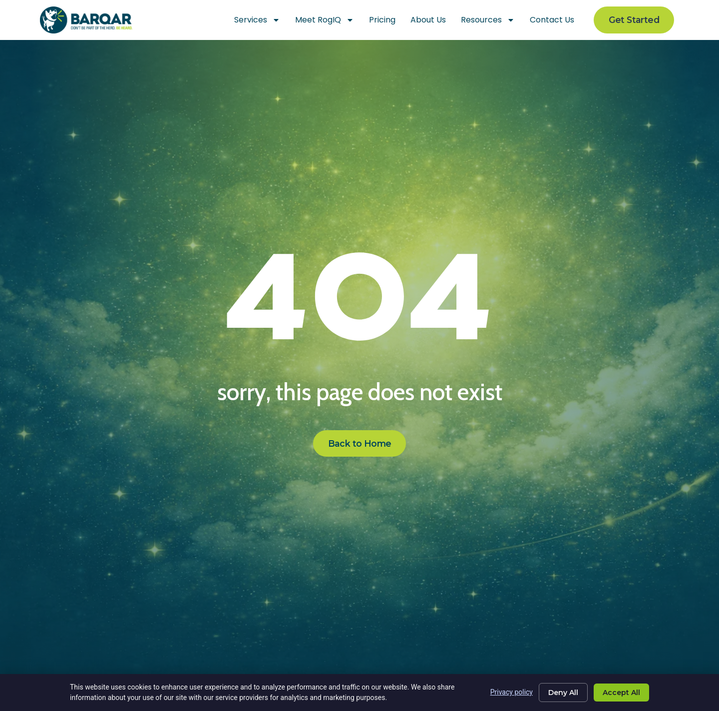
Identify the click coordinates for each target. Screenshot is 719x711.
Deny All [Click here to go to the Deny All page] (563, 692)
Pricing (382, 19)
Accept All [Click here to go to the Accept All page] (621, 692)
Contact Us (552, 19)
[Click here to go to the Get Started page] (634, 19)
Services (257, 20)
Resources (488, 20)
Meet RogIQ (324, 20)
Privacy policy (511, 692)
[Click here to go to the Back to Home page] (359, 443)
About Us (428, 19)
